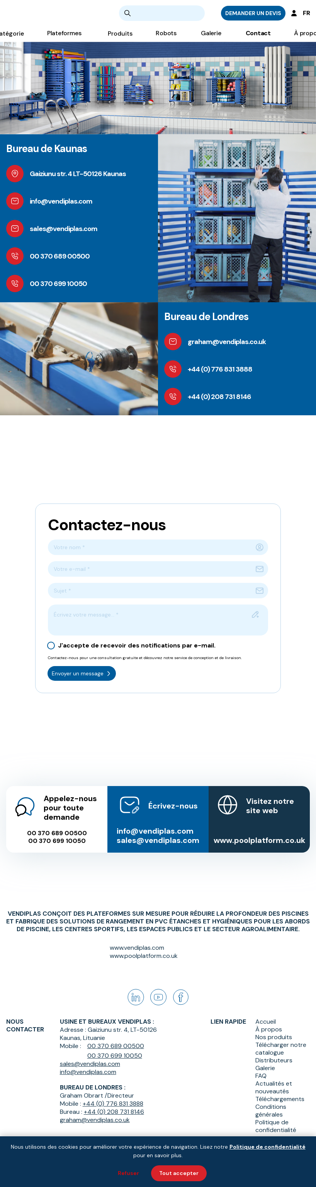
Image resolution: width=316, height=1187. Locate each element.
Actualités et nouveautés (273, 1087)
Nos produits (273, 1037)
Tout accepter (179, 1173)
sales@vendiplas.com (158, 831)
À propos (268, 1029)
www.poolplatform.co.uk (259, 832)
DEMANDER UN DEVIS (253, 15)
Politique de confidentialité (275, 1126)
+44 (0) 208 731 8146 (114, 1112)
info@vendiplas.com (155, 822)
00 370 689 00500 (57, 825)
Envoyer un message (82, 673)
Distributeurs (273, 1060)
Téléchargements (279, 1099)
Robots (166, 39)
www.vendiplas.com (137, 948)
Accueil (265, 1022)
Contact (258, 39)
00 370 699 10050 (57, 832)
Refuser (128, 1173)
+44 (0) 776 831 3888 (113, 1104)
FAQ (261, 1076)
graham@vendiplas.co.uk (95, 1120)
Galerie (211, 39)
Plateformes (64, 39)
